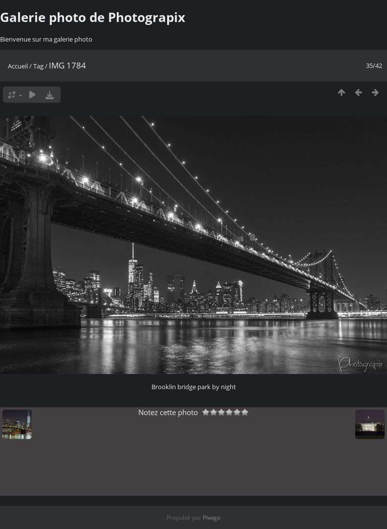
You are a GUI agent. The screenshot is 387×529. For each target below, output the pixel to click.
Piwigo (211, 517)
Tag (38, 66)
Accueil (18, 66)
